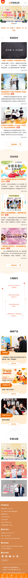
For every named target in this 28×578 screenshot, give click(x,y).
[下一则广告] (5, 22)
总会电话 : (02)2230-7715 (7, 533)
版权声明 (9, 546)
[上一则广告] (2, 22)
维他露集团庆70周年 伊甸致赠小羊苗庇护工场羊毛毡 (13, 93)
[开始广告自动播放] (23, 22)
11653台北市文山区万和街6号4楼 (12, 538)
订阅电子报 (4, 560)
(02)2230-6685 (5, 516)
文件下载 (3, 548)
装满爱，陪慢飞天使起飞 (8, 389)
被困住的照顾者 (6, 420)
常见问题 (3, 546)
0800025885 (4, 519)
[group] (14, 14)
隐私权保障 (15, 546)
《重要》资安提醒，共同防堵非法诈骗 (13, 60)
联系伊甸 (9, 548)
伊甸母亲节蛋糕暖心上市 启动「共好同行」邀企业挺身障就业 (13, 126)
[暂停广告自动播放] (26, 22)
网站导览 (20, 546)
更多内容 (14, 363)
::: (2, 38)
